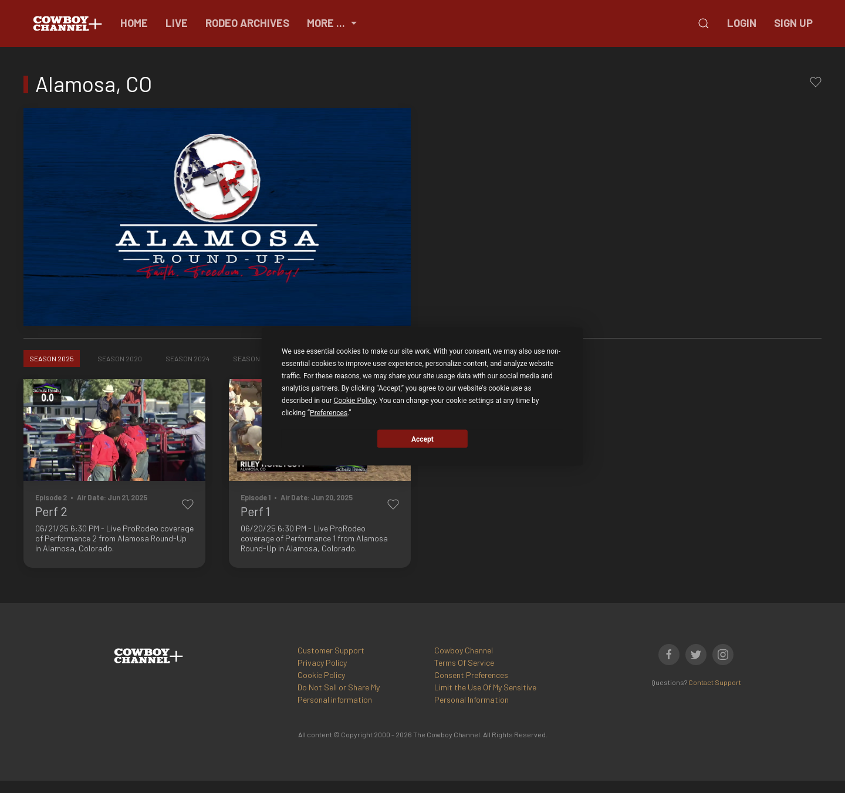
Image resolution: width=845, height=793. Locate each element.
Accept (422, 439)
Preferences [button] (328, 413)
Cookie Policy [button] (355, 400)
